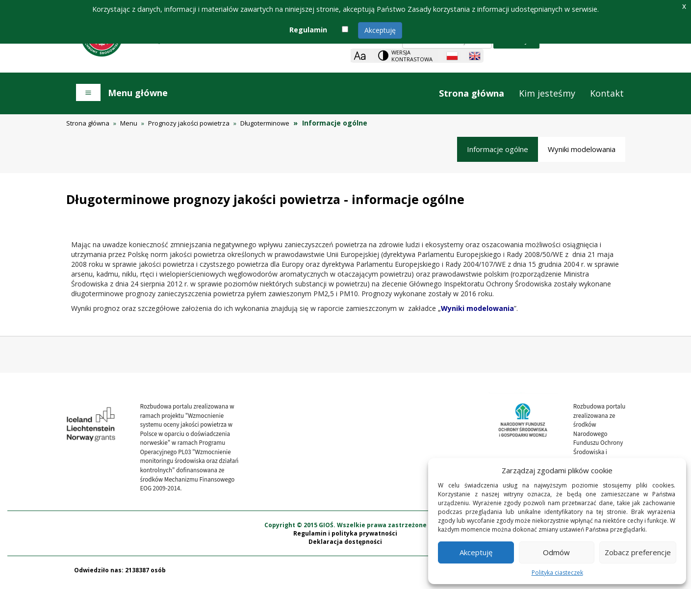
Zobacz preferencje (638, 552)
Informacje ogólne (497, 149)
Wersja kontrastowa (412, 55)
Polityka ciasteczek (557, 572)
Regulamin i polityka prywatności (345, 538)
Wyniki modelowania (581, 149)
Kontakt (607, 93)
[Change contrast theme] (406, 56)
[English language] (475, 56)
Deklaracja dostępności (345, 546)
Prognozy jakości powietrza (189, 123)
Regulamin (308, 29)
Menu (128, 123)
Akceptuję (380, 30)
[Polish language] (452, 56)
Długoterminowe (264, 123)
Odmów (556, 552)
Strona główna (471, 93)
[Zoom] (360, 55)
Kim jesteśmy (547, 93)
